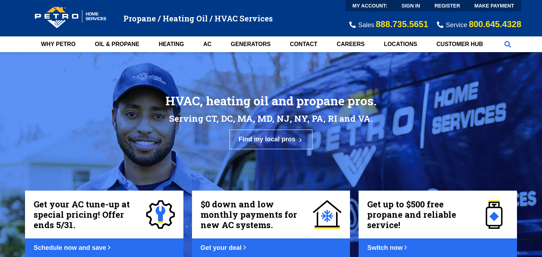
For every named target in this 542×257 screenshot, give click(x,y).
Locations (400, 44)
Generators (251, 44)
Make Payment (494, 6)
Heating (171, 44)
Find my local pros (271, 139)
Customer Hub (460, 44)
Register (447, 6)
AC (207, 44)
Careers (351, 44)
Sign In (410, 6)
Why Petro (58, 44)
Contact (303, 44)
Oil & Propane (117, 44)
